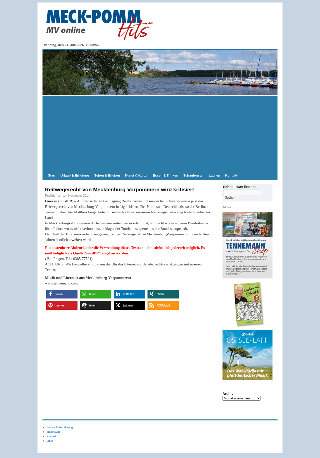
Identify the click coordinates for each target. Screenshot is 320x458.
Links (49, 440)
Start (52, 175)
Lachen (214, 175)
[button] (62, 294)
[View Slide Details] (249, 304)
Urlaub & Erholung (74, 175)
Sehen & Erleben (107, 175)
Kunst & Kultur (136, 175)
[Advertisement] (160, 133)
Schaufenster (193, 175)
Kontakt (231, 175)
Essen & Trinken (165, 175)
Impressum (53, 431)
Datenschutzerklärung (59, 427)
